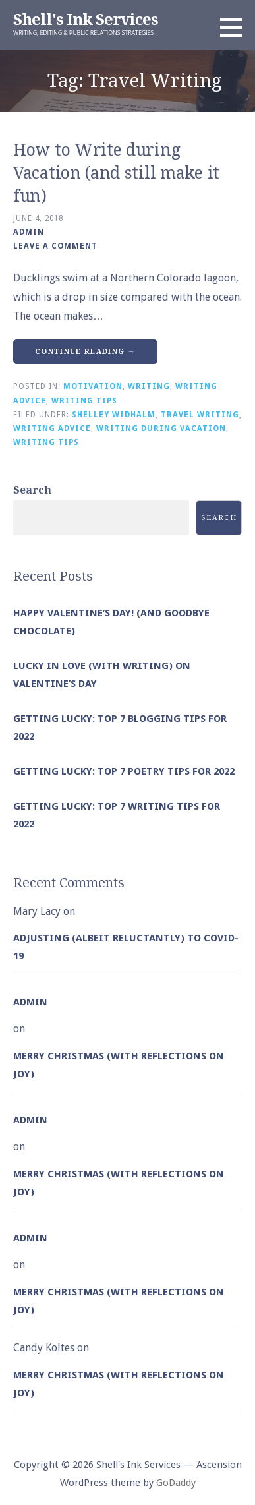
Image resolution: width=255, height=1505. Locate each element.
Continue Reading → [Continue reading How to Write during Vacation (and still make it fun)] (85, 351)
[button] (236, 27)
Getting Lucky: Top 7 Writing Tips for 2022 (116, 815)
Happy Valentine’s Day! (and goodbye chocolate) (111, 622)
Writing (149, 386)
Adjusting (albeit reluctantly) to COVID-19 (126, 947)
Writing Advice (52, 428)
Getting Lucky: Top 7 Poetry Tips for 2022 (124, 771)
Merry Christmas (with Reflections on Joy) (118, 1065)
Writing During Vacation (161, 428)
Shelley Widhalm (114, 414)
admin (28, 232)
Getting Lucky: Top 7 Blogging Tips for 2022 (120, 727)
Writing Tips (84, 400)
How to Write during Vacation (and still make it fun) (116, 173)
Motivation (93, 386)
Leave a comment (55, 246)
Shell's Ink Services (85, 20)
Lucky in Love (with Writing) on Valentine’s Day (101, 675)
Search (32, 490)
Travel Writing (200, 414)
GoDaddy (176, 1483)
